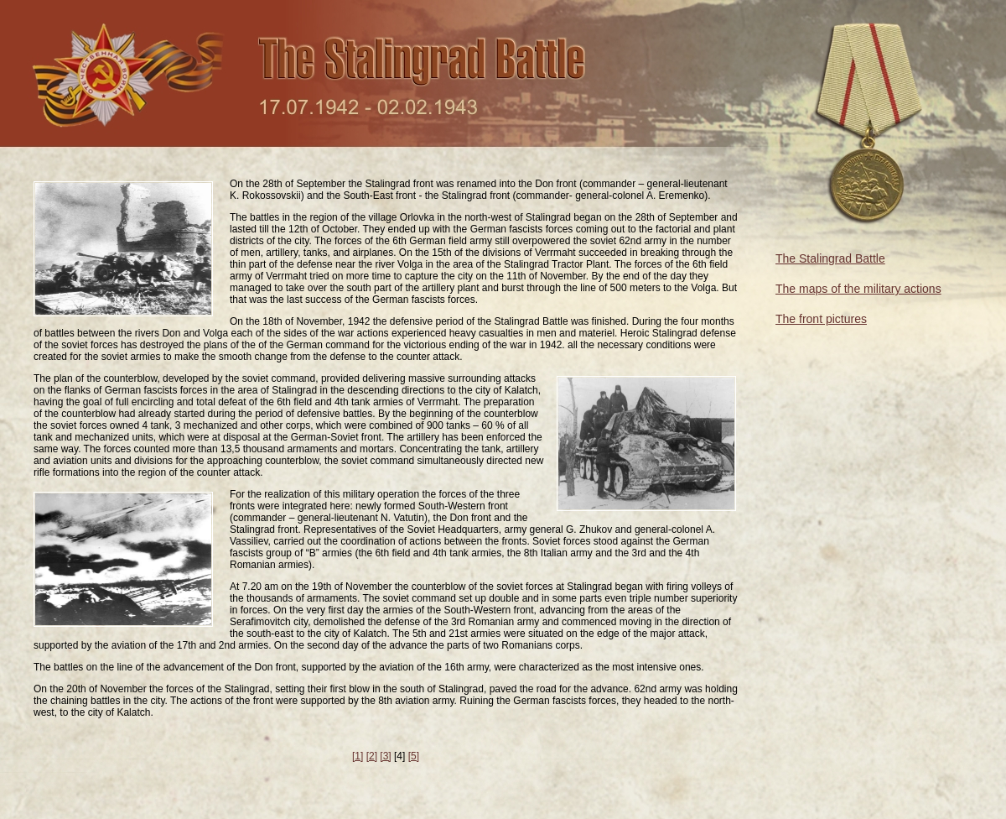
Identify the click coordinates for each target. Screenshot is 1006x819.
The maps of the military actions (858, 288)
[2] (371, 756)
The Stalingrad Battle (830, 258)
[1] (357, 756)
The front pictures (821, 319)
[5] (413, 756)
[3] (385, 756)
